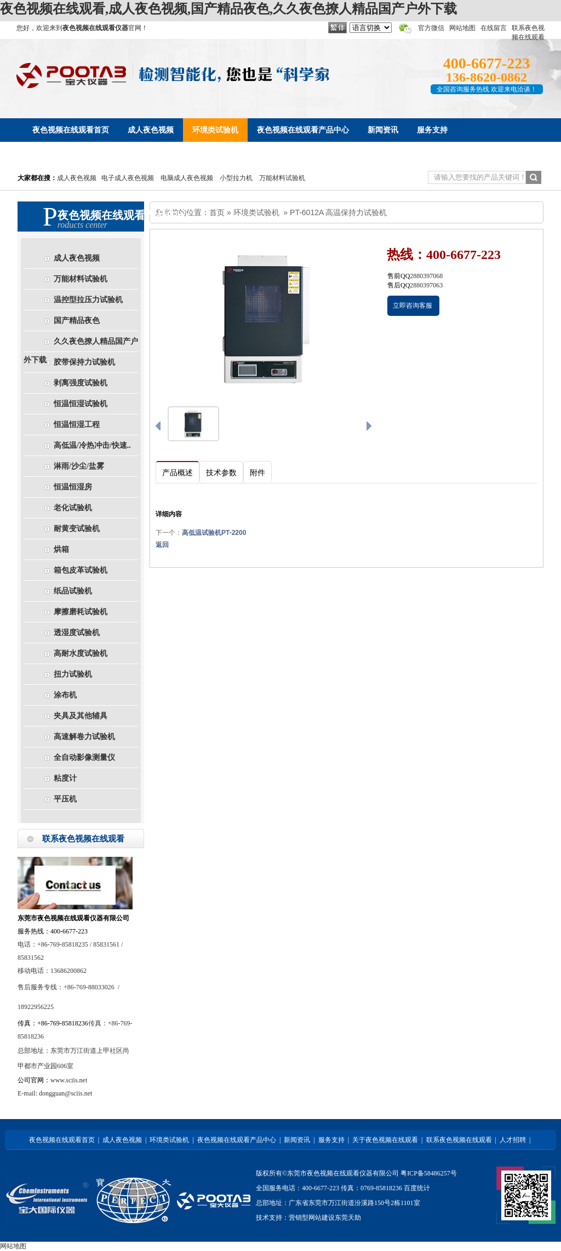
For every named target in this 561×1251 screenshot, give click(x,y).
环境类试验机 (256, 212)
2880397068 (426, 276)
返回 (162, 545)
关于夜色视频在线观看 (385, 1140)
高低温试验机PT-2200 (214, 533)
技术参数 (221, 473)
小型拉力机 (236, 178)
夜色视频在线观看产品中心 (236, 1140)
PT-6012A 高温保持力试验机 (338, 212)
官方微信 (431, 28)
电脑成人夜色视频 (187, 178)
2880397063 (426, 285)
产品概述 (177, 473)
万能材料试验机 (282, 178)
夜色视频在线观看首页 (62, 1140)
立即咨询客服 (412, 305)
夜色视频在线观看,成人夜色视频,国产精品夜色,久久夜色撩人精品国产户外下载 (228, 9)
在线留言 (493, 28)
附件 (257, 473)
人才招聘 (513, 1140)
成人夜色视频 (76, 178)
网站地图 (462, 28)
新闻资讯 (297, 1140)
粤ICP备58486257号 (428, 1173)
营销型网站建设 (312, 1217)
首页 (217, 212)
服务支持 (331, 1140)
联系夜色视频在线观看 (459, 1140)
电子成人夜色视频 (127, 178)
